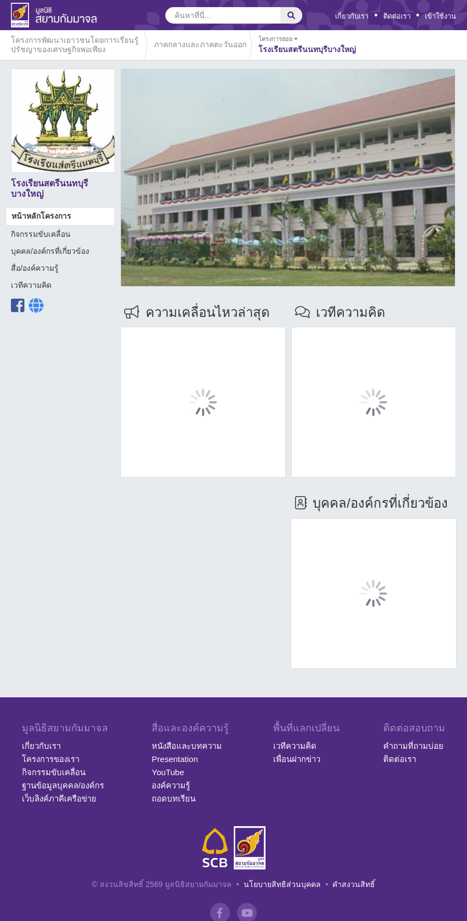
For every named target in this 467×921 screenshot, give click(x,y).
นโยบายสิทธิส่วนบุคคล (282, 884)
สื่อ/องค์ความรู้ (35, 268)
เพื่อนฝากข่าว (296, 759)
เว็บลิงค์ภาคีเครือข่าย (59, 798)
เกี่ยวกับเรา (351, 16)
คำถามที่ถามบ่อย (413, 746)
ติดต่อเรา (397, 16)
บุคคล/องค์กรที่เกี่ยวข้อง (50, 251)
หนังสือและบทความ (187, 746)
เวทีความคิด (31, 285)
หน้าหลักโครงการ (41, 216)
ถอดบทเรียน (173, 798)
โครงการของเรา (50, 759)
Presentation (175, 759)
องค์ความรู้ (171, 785)
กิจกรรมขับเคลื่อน (41, 234)
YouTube (168, 772)
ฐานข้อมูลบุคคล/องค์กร (63, 785)
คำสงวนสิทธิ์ (353, 884)
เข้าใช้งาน (440, 16)
